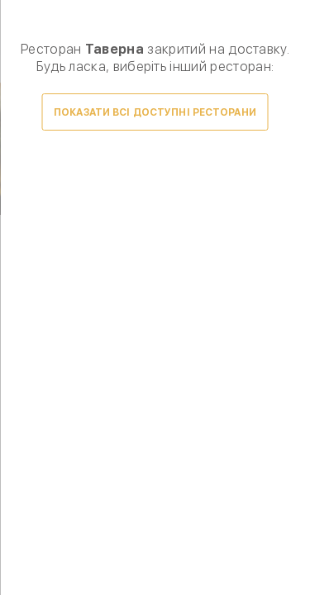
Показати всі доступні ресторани (155, 112)
